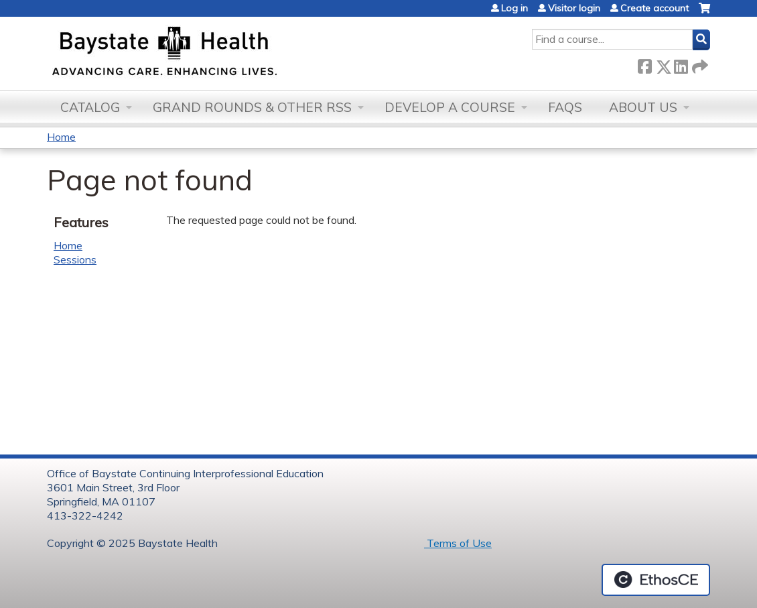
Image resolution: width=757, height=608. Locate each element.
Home (61, 136)
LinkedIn (680, 64)
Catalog (90, 107)
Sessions (75, 259)
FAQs (565, 107)
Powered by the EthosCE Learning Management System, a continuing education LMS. (656, 580)
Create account (654, 8)
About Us (643, 107)
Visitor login (574, 8)
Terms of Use (458, 543)
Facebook (644, 64)
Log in (514, 8)
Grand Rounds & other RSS (252, 107)
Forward (698, 64)
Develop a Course (450, 107)
